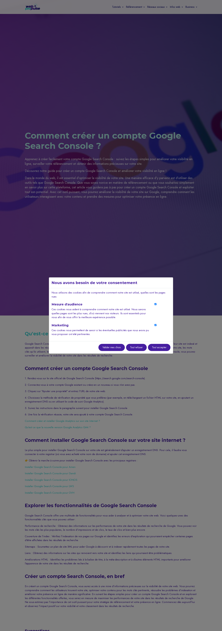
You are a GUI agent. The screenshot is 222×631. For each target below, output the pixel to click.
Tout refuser (136, 347)
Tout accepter (159, 347)
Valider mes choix (111, 347)
